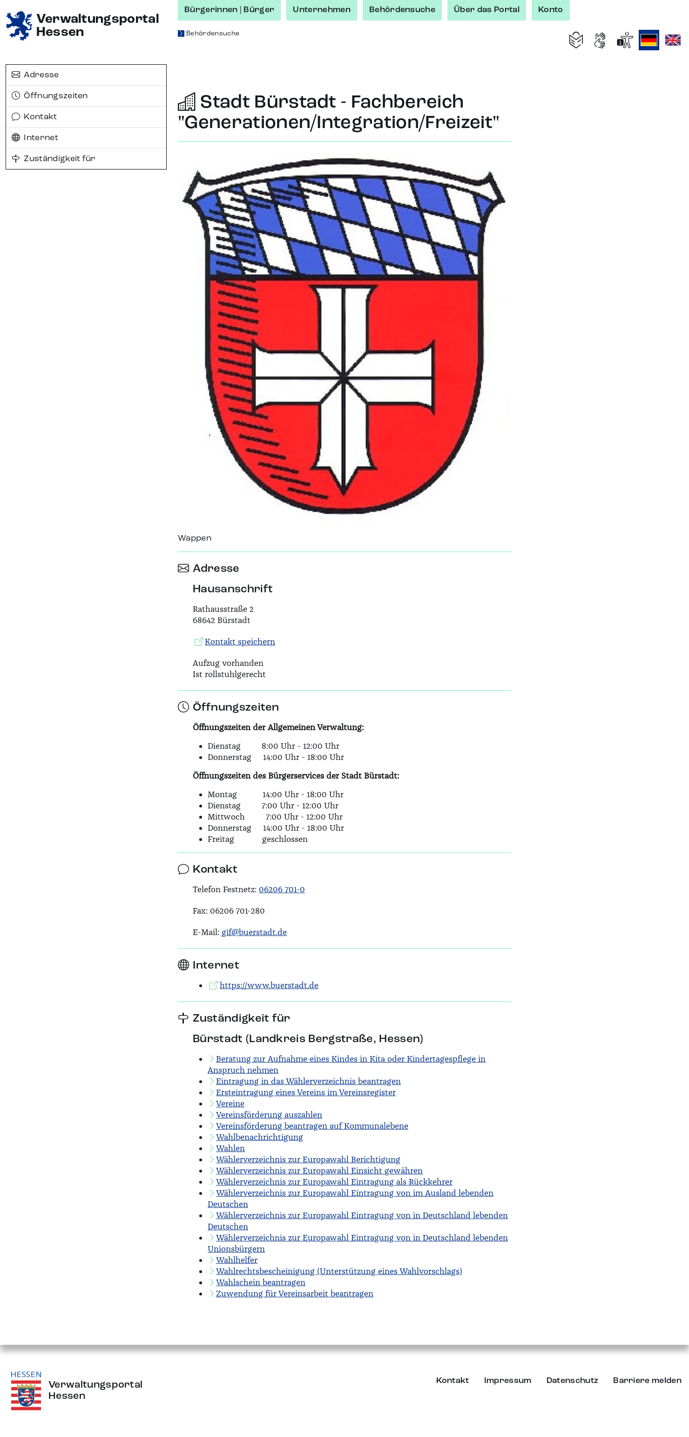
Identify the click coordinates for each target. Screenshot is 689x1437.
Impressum (508, 1380)
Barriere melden (647, 1380)
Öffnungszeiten (50, 96)
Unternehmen (322, 10)
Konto (550, 10)
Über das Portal (487, 10)
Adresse (35, 75)
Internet (35, 137)
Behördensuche (402, 10)
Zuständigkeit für (54, 158)
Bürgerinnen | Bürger (229, 10)
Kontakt (34, 117)
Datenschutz (573, 1380)
